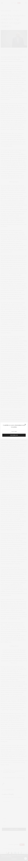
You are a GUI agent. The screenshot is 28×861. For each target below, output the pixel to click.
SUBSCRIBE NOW (14, 435)
